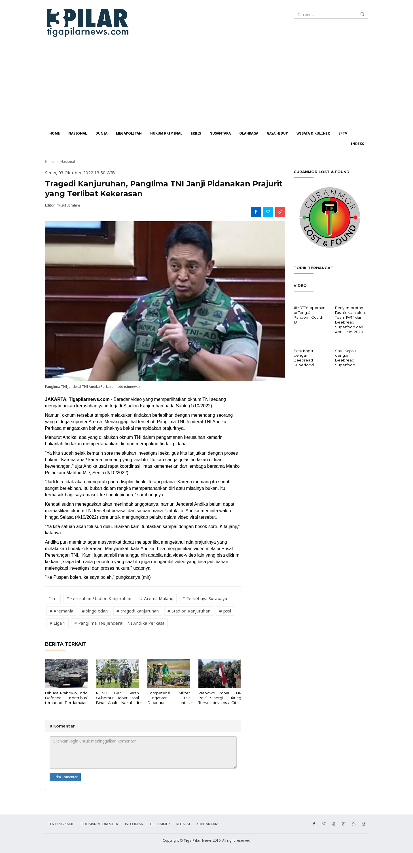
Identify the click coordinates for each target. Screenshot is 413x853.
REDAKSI (183, 824)
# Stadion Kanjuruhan (189, 611)
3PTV (342, 133)
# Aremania (61, 611)
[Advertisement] (207, 85)
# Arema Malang (156, 598)
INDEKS (357, 143)
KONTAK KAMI (207, 824)
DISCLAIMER (160, 824)
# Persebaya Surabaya (204, 598)
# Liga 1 (57, 623)
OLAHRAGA (248, 133)
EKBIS (196, 133)
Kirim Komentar (65, 777)
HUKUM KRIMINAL (166, 133)
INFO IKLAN (134, 824)
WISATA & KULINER (313, 133)
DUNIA (101, 133)
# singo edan (95, 611)
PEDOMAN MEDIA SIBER (99, 824)
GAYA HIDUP (277, 133)
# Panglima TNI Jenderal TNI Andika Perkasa (119, 623)
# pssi (225, 611)
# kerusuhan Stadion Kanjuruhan (98, 598)
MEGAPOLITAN (129, 133)
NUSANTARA (220, 133)
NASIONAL (77, 133)
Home (50, 161)
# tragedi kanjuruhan (138, 611)
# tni (53, 598)
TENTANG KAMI (60, 824)
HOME (54, 133)
